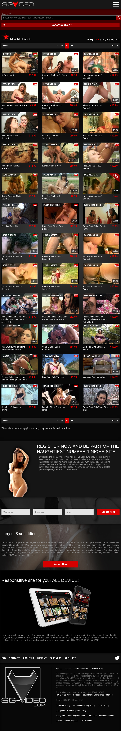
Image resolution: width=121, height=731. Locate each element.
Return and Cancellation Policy (101, 715)
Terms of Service (81, 668)
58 (62, 46)
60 (72, 46)
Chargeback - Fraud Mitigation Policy (71, 710)
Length (105, 39)
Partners (55, 658)
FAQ (3, 658)
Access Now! (60, 564)
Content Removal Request (67, 720)
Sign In (68, 668)
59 (67, 46)
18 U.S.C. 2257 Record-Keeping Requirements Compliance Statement (84, 695)
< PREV (5, 46)
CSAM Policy (103, 705)
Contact (14, 658)
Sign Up (59, 668)
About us (28, 658)
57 (57, 46)
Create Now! (108, 511)
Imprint (42, 658)
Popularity (115, 39)
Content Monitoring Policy (84, 705)
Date (97, 39)
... (53, 46)
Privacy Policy (97, 668)
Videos (12, 14)
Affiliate (70, 658)
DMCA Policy (86, 720)
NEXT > (115, 46)
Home (3, 14)
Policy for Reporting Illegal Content (70, 715)
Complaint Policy (63, 705)
